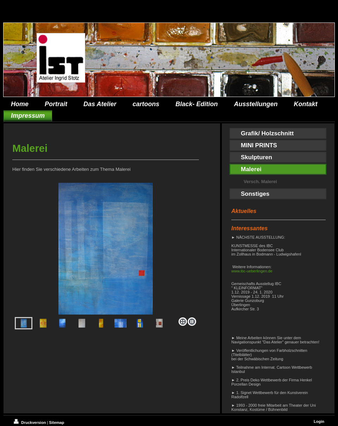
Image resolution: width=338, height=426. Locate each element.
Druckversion (30, 422)
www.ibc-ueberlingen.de (252, 271)
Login (319, 421)
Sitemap (56, 422)
